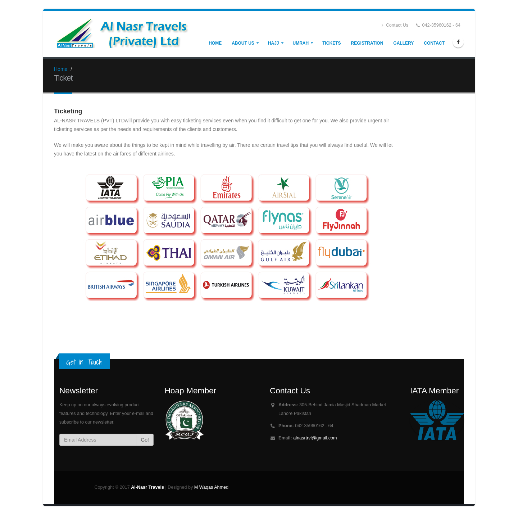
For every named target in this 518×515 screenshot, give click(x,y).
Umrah (301, 43)
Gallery (403, 43)
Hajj (273, 43)
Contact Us (395, 25)
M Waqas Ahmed (211, 487)
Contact (434, 43)
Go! (145, 440)
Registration (367, 43)
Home (215, 43)
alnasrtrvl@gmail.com (315, 438)
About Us (243, 43)
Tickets (331, 43)
